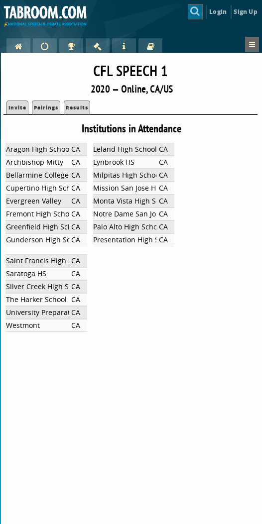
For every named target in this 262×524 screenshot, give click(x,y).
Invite (17, 107)
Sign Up (245, 11)
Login (218, 11)
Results (77, 107)
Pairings (46, 107)
